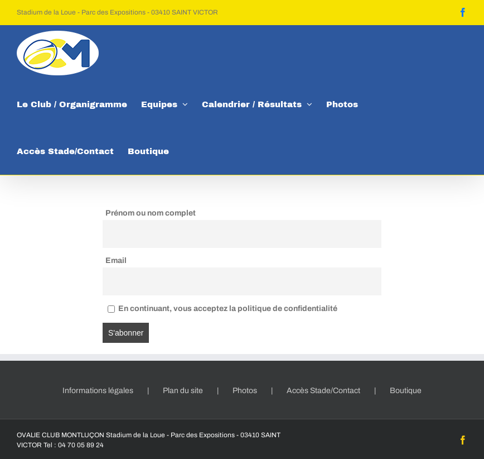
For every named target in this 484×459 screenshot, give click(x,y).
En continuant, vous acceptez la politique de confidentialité (222, 308)
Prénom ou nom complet (150, 213)
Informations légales (97, 390)
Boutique (406, 390)
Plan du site (183, 390)
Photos (245, 390)
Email (116, 260)
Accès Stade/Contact (323, 390)
